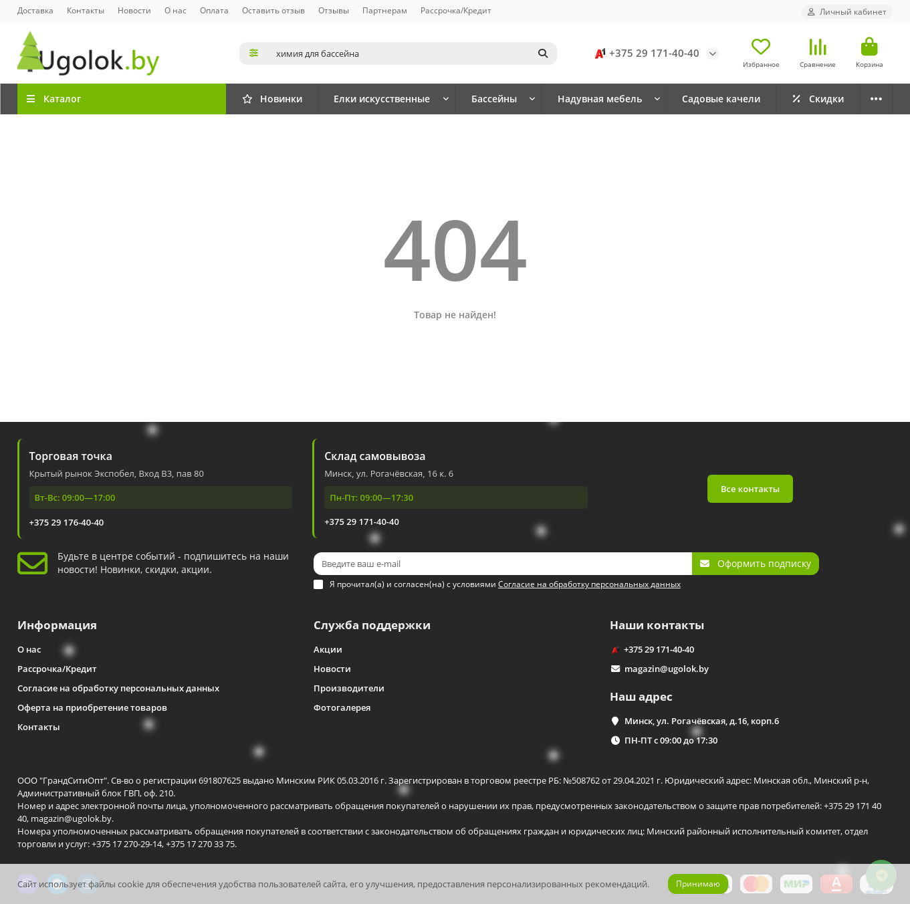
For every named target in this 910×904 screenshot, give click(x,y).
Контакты (85, 10)
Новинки (271, 98)
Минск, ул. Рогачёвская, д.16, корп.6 (701, 721)
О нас (175, 10)
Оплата (214, 10)
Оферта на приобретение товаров (92, 707)
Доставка (35, 10)
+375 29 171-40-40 (644, 53)
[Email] (503, 563)
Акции (328, 649)
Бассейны (494, 98)
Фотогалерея (342, 707)
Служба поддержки (372, 625)
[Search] (412, 53)
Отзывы (333, 10)
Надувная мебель (600, 98)
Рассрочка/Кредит (456, 10)
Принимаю (698, 883)
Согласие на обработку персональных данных (118, 688)
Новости (134, 10)
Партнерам (384, 10)
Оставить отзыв (273, 10)
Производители (349, 688)
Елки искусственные (382, 98)
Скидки (817, 98)
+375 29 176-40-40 (66, 522)
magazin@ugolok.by (666, 669)
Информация (57, 625)
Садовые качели (721, 98)
